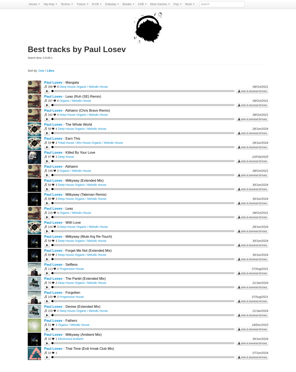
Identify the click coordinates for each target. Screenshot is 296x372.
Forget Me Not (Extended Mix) (89, 251)
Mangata (72, 82)
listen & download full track (252, 91)
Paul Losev (53, 82)
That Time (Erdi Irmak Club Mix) (89, 349)
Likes (50, 70)
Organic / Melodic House (92, 86)
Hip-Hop (50, 4)
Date (41, 70)
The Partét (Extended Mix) (85, 279)
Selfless (72, 265)
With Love (73, 223)
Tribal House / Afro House (74, 142)
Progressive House (72, 268)
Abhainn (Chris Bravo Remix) (87, 110)
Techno (67, 4)
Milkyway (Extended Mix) (85, 180)
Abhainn (71, 166)
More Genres (160, 4)
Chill (142, 4)
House (34, 4)
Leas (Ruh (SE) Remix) (83, 96)
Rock (190, 4)
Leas (69, 209)
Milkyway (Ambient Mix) (84, 335)
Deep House (68, 86)
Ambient (78, 338)
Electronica (65, 338)
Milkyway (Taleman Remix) (86, 195)
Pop (177, 4)
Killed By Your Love (80, 152)
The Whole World (78, 124)
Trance (82, 4)
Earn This (73, 138)
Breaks (128, 4)
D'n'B (97, 4)
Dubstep (112, 4)
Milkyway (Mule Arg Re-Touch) (89, 237)
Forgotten (73, 293)
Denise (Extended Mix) (83, 307)
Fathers (71, 321)
